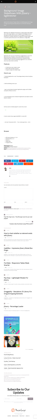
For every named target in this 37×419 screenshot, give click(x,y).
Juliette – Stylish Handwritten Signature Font (13, 368)
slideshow (16, 156)
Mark (5, 252)
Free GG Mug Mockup (8, 354)
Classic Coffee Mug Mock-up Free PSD (12, 364)
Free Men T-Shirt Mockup (9, 361)
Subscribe (30, 398)
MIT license (20, 414)
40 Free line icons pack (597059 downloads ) (12, 378)
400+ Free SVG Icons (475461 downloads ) (12, 380)
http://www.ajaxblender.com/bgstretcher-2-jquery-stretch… (19, 148)
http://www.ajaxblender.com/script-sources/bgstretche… (18, 149)
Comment (5, 187)
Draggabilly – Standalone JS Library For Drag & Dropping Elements (18, 293)
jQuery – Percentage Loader (13, 306)
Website (26, 202)
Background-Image (10, 156)
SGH (10, 168)
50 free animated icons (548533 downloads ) (12, 381)
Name (5, 202)
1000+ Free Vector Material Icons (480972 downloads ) (14, 377)
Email (15, 202)
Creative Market (31, 349)
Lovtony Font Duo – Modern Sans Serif (12, 358)
